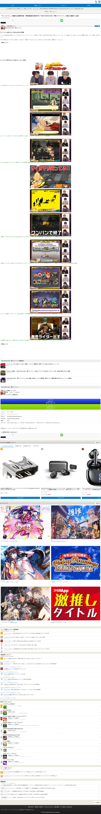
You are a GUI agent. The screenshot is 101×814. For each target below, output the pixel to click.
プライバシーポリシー (49, 806)
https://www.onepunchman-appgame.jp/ (14, 416)
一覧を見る (97, 442)
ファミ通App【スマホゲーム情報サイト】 (14, 8)
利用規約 (36, 806)
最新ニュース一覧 (27, 8)
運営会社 (41, 806)
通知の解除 (56, 806)
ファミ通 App (5, 2)
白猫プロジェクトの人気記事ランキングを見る (9, 672)
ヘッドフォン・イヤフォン (7, 445)
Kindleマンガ (18, 445)
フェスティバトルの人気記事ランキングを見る (9, 682)
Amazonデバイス (27, 445)
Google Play (50, 407)
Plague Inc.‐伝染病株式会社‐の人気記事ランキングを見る (11, 687)
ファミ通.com (63, 806)
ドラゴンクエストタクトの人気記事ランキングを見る (10, 692)
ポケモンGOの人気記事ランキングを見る (8, 697)
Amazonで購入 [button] (20, 497)
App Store (50, 401)
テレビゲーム (36, 445)
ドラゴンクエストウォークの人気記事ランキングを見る (11, 666)
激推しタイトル (53, 11)
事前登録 (46, 11)
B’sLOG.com (69, 806)
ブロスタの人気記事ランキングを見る (8, 677)
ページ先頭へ (97, 802)
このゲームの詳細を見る (13, 394)
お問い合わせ (31, 806)
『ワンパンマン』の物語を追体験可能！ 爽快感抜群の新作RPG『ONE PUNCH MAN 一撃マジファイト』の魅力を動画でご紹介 (58, 8)
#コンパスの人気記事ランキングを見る (8, 661)
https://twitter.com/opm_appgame (13, 418)
